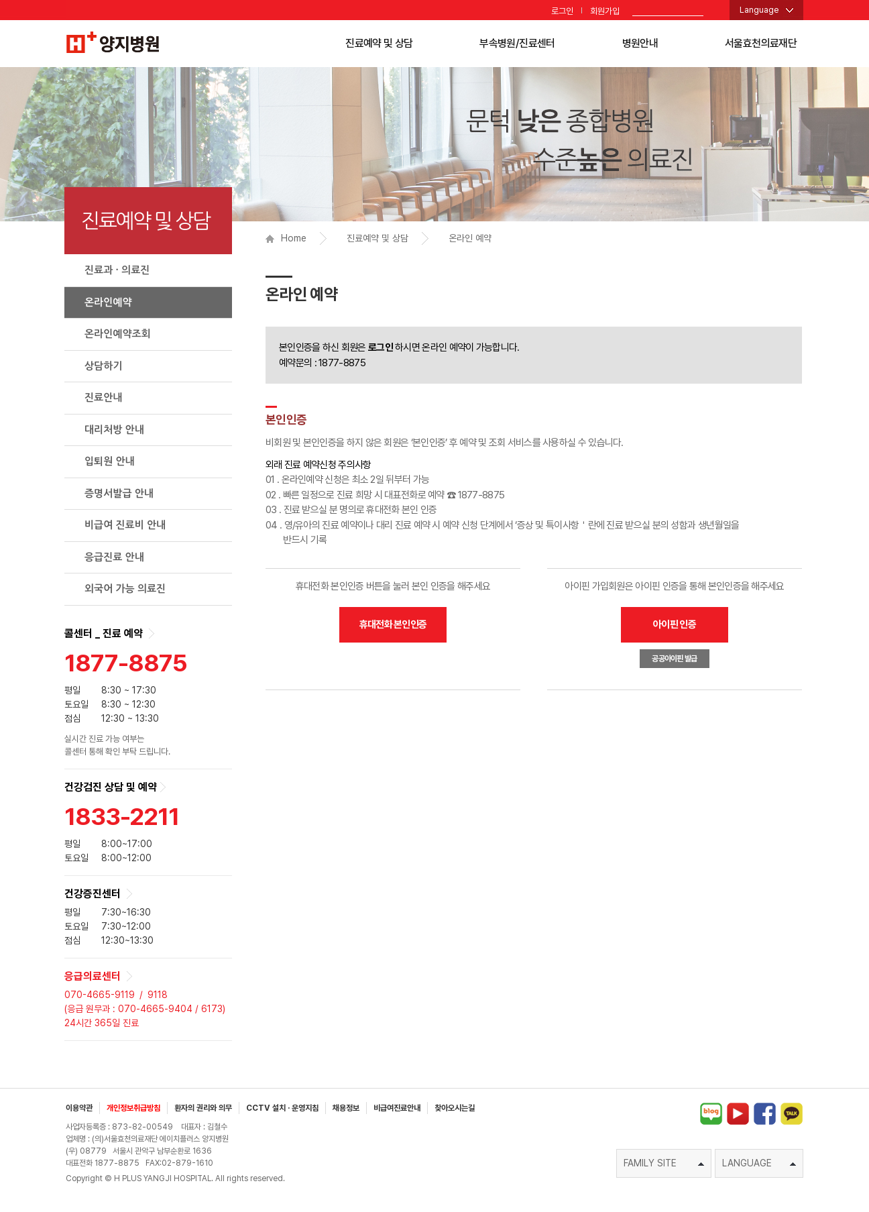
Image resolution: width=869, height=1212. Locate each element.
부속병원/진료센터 (517, 43)
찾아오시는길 (454, 1108)
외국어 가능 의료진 (125, 589)
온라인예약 (108, 302)
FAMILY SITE (664, 1163)
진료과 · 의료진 (117, 270)
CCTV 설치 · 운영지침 (282, 1108)
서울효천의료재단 (761, 43)
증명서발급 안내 (119, 493)
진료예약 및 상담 (378, 43)
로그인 (562, 11)
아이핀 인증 (674, 624)
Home (286, 238)
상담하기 (103, 366)
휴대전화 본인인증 (393, 624)
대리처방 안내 (114, 430)
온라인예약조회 (117, 334)
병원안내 (640, 43)
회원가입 (605, 11)
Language (759, 10)
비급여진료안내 (396, 1108)
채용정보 (346, 1108)
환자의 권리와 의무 (203, 1108)
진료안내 (103, 397)
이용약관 (79, 1108)
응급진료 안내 (114, 557)
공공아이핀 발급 (674, 658)
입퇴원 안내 (109, 461)
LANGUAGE (759, 1163)
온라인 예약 (470, 238)
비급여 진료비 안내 (125, 525)
